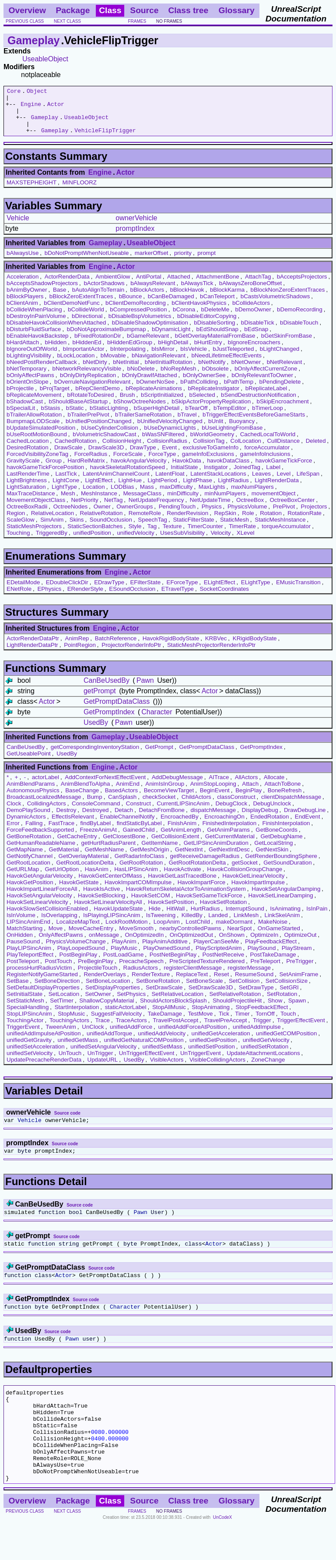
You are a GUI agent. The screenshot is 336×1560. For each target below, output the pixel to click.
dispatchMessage (213, 819)
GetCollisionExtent (175, 845)
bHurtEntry (208, 351)
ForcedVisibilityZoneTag (37, 463)
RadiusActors (140, 977)
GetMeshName (104, 858)
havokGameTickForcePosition (45, 476)
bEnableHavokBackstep (38, 345)
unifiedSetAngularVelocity (103, 1055)
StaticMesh (234, 529)
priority (183, 262)
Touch (288, 1023)
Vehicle (18, 227)
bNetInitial (126, 371)
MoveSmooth (136, 937)
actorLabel (45, 786)
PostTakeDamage (273, 963)
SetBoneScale (204, 990)
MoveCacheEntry (91, 937)
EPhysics (49, 598)
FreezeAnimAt (98, 839)
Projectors (314, 515)
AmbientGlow (112, 285)
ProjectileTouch (97, 977)
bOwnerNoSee (155, 391)
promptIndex (135, 237)
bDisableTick (257, 331)
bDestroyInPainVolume (36, 325)
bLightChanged (279, 358)
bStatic (75, 417)
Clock (14, 812)
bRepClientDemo (97, 397)
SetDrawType (256, 996)
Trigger (262, 1029)
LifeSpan (308, 483)
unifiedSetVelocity (29, 1062)
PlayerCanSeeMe (216, 950)
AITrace (219, 786)
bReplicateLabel (266, 397)
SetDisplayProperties (112, 996)
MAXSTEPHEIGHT (31, 191)
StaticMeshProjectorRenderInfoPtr (211, 654)
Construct (138, 812)
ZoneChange (268, 1069)
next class (67, 21)
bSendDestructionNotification (258, 404)
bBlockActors (147, 299)
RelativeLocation (52, 522)
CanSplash (122, 806)
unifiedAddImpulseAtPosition (44, 1042)
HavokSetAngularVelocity (39, 904)
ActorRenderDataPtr (33, 647)
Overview (27, 10)
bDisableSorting (214, 331)
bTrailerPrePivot (88, 423)
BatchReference (116, 647)
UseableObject (45, 59)
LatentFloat (170, 483)
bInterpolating (128, 358)
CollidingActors (46, 812)
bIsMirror (163, 358)
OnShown (232, 944)
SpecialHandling (28, 1016)
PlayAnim (124, 950)
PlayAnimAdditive (165, 950)
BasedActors (121, 799)
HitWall (176, 917)
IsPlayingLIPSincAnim (111, 924)
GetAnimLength (181, 839)
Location (94, 496)
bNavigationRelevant (159, 364)
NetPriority (84, 509)
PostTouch (58, 970)
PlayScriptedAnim (219, 957)
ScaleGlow (21, 529)
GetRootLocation (28, 871)
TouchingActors (69, 1029)
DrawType (143, 456)
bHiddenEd (87, 351)
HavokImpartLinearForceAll (42, 898)
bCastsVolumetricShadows (275, 305)
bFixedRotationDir (97, 345)
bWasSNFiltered (163, 443)
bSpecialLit (21, 417)
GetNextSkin (272, 858)
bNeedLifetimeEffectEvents (226, 364)
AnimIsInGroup (164, 793)
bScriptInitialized (162, 404)
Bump (94, 806)
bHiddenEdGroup (129, 351)
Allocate (274, 786)
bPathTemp (238, 391)
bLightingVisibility (29, 364)
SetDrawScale (164, 996)
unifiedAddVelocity (162, 1042)
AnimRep (77, 647)
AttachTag (258, 285)
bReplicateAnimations (154, 397)
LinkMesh (246, 924)
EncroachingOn (224, 825)
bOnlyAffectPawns (30, 384)
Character (156, 721)
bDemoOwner (253, 318)
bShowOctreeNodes (140, 410)
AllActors (246, 786)
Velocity (220, 542)
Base (59, 299)
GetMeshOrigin (149, 858)
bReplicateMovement (34, 404)
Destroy (66, 819)
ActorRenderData (67, 285)
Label (273, 476)
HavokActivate (182, 878)
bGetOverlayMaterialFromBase (215, 345)
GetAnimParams (228, 839)
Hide (155, 917)
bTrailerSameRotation (143, 423)
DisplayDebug (260, 819)
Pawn (145, 689)
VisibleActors (167, 1069)
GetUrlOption (62, 878)
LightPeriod (162, 489)
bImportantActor (84, 358)
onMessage (104, 944)
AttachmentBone (217, 285)
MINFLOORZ (79, 191)
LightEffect (98, 489)
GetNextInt (189, 858)
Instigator (216, 476)
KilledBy (192, 924)
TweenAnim (61, 1036)
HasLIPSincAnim (136, 878)
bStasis (50, 417)
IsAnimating (285, 917)
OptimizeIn (264, 944)
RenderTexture (151, 983)
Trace (102, 1029)
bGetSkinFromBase (286, 345)
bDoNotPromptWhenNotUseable (87, 262)
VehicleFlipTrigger (105, 139)
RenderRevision (187, 522)
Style (135, 535)
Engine (31, 108)
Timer (242, 1023)
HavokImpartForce (202, 891)
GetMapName (25, 858)
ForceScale (128, 463)
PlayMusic (124, 957)
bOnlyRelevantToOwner (262, 384)
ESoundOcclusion (132, 598)
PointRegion (80, 654)
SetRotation (282, 1003)
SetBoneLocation (108, 990)
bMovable (113, 364)
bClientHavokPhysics (199, 312)
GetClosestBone (124, 845)
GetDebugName (281, 845)
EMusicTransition (298, 591)
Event (169, 456)
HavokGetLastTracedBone (182, 885)
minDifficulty (183, 502)
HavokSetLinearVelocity (37, 911)
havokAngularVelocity (138, 469)
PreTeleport (265, 970)
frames (137, 21)
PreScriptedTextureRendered (207, 970)
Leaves (261, 483)
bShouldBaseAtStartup (78, 410)
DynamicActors (26, 825)
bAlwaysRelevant (152, 292)
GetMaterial (64, 858)
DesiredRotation (28, 456)
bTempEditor (230, 417)
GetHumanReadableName (41, 852)
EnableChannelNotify (127, 825)
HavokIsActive (101, 898)
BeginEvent (215, 799)
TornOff (265, 1023)
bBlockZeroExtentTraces (81, 305)
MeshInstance (99, 502)
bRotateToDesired (90, 404)
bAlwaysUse (22, 262)
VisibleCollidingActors (217, 1069)
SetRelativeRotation (235, 1003)
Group (54, 469)
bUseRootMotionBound (37, 443)
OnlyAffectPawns (60, 944)
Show (275, 1009)
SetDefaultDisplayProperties (43, 996)
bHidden (56, 351)
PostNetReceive (224, 963)
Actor (55, 108)
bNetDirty (95, 371)
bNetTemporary (26, 377)
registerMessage (249, 977)
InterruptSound (245, 917)
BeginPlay (248, 799)
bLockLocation (75, 364)
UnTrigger (100, 1062)
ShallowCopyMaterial (106, 1009)
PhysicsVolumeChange (76, 950)
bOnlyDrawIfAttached (149, 384)
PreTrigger (299, 970)
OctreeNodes (70, 515)
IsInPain (316, 917)
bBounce (130, 305)
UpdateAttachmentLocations (263, 1062)
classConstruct (236, 806)
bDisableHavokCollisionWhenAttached (56, 331)
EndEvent (307, 825)
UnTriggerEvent (200, 1062)
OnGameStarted (279, 937)
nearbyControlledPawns (190, 937)
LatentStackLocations (218, 483)
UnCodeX (222, 1554)
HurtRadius (205, 917)
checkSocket (159, 806)
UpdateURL (103, 1069)
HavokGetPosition (30, 891)
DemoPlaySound (28, 819)
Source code (67, 1122)
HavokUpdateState (118, 917)
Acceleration (22, 285)
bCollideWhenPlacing (34, 318)
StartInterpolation (77, 1016)
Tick (224, 1023)
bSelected (202, 404)
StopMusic (71, 1023)
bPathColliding (199, 391)
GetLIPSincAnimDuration (216, 852)
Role (248, 522)
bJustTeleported (233, 358)
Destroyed (95, 819)
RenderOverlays (105, 983)
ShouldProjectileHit (237, 1009)
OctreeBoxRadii (27, 515)
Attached (178, 285)
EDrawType (109, 591)
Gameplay (33, 40)
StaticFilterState (193, 529)
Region (16, 522)
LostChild (198, 931)
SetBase (17, 990)
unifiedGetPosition (213, 1049)
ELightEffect (219, 591)
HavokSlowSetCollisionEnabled (47, 917)
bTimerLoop (267, 417)
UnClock (93, 1036)
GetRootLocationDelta (84, 871)
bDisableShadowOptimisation (150, 331)
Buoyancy (242, 430)
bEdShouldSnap (217, 338)
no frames (169, 21)
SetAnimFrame (298, 983)
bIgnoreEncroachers (254, 351)
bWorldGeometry (212, 443)
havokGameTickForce (284, 469)
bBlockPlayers (25, 305)
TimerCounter (205, 535)
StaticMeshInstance (280, 529)
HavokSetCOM (150, 904)
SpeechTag (152, 529)
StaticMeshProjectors (34, 535)
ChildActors (196, 806)
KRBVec (216, 647)
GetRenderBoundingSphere (281, 865)
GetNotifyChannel (29, 865)
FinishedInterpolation (229, 832)
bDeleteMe (215, 318)
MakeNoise (272, 931)
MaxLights (212, 496)
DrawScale (68, 456)
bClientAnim (22, 312)
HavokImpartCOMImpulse (138, 891)
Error (13, 832)
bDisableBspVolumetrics (140, 325)
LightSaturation (26, 496)
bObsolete (215, 377)
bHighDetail (173, 351)
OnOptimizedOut (191, 944)
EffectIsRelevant (73, 825)
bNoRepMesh (178, 377)
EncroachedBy (180, 825)
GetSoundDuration (287, 871)
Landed (218, 924)
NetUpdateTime (210, 509)
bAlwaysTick (197, 292)
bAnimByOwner (27, 299)
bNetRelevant (284, 371)
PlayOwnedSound (166, 957)
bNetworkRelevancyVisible (87, 377)
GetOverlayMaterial (84, 865)
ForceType (162, 463)
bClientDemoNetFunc (71, 312)
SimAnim (51, 529)
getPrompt (100, 700)
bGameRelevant (148, 345)
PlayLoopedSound (81, 957)
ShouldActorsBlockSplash (173, 1009)
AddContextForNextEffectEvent (105, 786)
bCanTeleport (217, 305)
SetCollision (244, 990)
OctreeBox (250, 509)
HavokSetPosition (171, 911)
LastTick (66, 483)
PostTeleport (23, 970)
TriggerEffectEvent (301, 1029)
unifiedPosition (92, 542)
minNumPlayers (224, 502)
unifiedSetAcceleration (36, 1055)
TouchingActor (25, 1029)
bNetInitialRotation (168, 371)
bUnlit (215, 430)
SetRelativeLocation (177, 1003)
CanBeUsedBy (107, 689)
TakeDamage (165, 1023)
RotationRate (304, 522)
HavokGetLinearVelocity (253, 885)
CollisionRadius (167, 450)
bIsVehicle (193, 358)
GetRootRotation (141, 871)
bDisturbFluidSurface (34, 338)
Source (144, 10)
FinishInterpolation (286, 832)
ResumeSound (254, 983)
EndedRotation (269, 825)
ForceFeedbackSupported (40, 839)
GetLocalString (273, 852)
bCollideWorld (86, 318)
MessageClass (142, 502)
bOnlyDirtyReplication (88, 384)
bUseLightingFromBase (232, 437)
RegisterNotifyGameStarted (42, 983)
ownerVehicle (136, 227)
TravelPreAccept (225, 1029)
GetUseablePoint (29, 762)
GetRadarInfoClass (139, 865)
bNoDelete (140, 377)
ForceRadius (91, 463)
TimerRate (242, 535)
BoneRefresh (285, 799)
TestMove (200, 1023)
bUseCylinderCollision (109, 437)
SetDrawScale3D (211, 996)
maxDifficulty (176, 496)
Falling (33, 832)
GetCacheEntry (77, 845)
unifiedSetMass (162, 1055)
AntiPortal (148, 285)
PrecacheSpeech (141, 970)
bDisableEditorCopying (207, 325)
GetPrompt (159, 756)
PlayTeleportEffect (30, 963)
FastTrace (62, 832)
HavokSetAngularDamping (286, 898)
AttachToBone (282, 793)
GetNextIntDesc (229, 858)
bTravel (187, 423)
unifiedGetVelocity (266, 1049)
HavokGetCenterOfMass (110, 885)
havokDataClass (228, 469)
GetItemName (159, 852)
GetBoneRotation (29, 845)
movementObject (274, 502)
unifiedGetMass (77, 1049)
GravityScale (23, 469)
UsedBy (96, 731)
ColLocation (246, 450)
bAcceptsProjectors (302, 285)
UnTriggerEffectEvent (147, 1062)
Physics (212, 515)
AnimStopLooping (213, 793)
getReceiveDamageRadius (205, 865)
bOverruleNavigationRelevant (92, 391)
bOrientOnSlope (28, 391)
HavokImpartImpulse (258, 891)
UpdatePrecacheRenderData (44, 1069)
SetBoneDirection (57, 990)
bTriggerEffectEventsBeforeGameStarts (254, 423)
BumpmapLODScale (33, 430)
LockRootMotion (126, 931)
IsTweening (160, 924)
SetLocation (64, 1003)
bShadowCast (25, 410)
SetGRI (289, 996)
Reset (221, 983)
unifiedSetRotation (264, 1055)
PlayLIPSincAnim (29, 957)
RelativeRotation (101, 522)
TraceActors (131, 1029)
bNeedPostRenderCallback (42, 371)
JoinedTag (247, 476)
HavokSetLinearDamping (280, 904)
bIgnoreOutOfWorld (32, 358)
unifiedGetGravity (29, 1049)
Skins (77, 529)
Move (56, 937)
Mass (147, 496)
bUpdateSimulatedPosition (41, 437)
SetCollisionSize (287, 990)
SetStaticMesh (25, 1009)
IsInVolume (21, 924)
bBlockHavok (187, 299)
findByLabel (95, 832)
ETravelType (177, 598)
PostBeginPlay (79, 963)
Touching (18, 542)
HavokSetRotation (223, 911)
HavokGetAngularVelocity (40, 885)
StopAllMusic (169, 1016)
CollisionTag (208, 450)
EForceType (182, 591)
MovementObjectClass (36, 509)
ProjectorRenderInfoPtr (131, 654)
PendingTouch (177, 515)
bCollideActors (251, 312)
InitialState (184, 476)
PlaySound (262, 957)
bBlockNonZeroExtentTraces (288, 299)
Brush (127, 404)
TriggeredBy (51, 542)
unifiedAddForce (131, 1036)
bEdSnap (256, 338)
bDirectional (87, 325)
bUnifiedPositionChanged (98, 430)
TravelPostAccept (175, 1029)
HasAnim (96, 878)
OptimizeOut (300, 944)
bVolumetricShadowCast (104, 443)
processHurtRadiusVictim (39, 977)
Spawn (297, 1009)
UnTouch (70, 1062)
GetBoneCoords (277, 839)
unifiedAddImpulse (257, 1036)
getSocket (244, 871)
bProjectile (20, 397)
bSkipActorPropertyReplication (211, 410)
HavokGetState (78, 891)
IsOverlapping (59, 924)
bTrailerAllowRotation (34, 423)
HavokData (186, 469)
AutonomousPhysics (33, 799)
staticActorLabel (126, 1016)
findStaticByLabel (139, 832)
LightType (64, 496)
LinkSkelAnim (282, 924)
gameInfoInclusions (265, 463)
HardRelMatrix (86, 469)
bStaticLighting (109, 417)
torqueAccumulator (286, 535)
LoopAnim (167, 931)
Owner (102, 515)
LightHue (130, 489)
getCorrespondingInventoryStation (95, 756)
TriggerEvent (23, 1036)
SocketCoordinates (224, 598)
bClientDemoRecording (135, 312)
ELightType (255, 591)
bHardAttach (23, 351)
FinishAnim (182, 832)
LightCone (65, 489)
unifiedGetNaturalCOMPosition (143, 1049)
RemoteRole (145, 522)
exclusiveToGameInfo (210, 456)
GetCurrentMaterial (230, 845)
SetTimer (62, 1009)
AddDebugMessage (177, 786)
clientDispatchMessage (291, 806)
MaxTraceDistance (31, 502)
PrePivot (284, 515)
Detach (124, 819)
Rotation (271, 522)
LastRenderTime (28, 483)
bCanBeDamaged (171, 305)
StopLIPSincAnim (29, 1023)
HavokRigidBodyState (171, 647)
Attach (250, 793)
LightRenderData (277, 489)
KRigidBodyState (255, 647)
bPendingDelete (280, 391)
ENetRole (19, 598)
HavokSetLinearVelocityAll (108, 911)
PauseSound (23, 950)
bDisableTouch (299, 331)
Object (37, 92)
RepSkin (225, 522)
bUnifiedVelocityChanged (170, 430)
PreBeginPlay (95, 970)
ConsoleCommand (96, 812)
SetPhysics (131, 1003)
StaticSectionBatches (94, 535)
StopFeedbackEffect (261, 1016)
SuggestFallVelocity (116, 1023)
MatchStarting (24, 937)
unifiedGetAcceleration (221, 1042)
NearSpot (239, 937)
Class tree (188, 10)
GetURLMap (23, 878)
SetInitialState (24, 1003)
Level (283, 483)
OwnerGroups (134, 515)
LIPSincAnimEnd (28, 931)
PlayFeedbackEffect (271, 950)
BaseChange (82, 799)
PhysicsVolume (247, 515)
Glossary (237, 10)
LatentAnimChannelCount (116, 483)
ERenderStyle (85, 598)
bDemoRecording (299, 318)
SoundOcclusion (111, 529)
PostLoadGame (123, 963)
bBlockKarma (227, 299)
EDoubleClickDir (67, 591)
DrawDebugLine (305, 819)
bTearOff (197, 417)
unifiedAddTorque (109, 1042)
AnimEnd (128, 793)
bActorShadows (104, 292)
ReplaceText (192, 983)
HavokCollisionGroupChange (244, 878)
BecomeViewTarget (169, 799)
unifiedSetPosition (211, 1055)
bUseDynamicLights (170, 437)
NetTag (113, 509)
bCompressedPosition (138, 318)
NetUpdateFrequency (156, 509)
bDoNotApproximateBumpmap (106, 338)
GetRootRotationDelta (197, 871)
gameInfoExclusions (208, 463)
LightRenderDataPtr (32, 654)
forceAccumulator (267, 456)
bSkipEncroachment (283, 410)
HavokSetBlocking (101, 904)
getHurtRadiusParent (108, 852)
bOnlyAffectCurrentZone (265, 377)
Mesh (68, 502)
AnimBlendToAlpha (85, 793)
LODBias (122, 496)
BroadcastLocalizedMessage (44, 806)
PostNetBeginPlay (173, 963)
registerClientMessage (193, 977)
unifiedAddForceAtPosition (192, 1036)
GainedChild (138, 839)
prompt (206, 262)
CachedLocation (28, 450)
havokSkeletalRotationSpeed (127, 476)
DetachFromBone (162, 819)
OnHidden (20, 944)
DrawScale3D (106, 456)
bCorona (184, 318)
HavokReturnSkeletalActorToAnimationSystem (186, 898)
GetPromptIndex (109, 721)
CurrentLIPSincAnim (183, 812)
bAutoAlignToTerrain (98, 299)
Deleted (316, 450)
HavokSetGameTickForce (209, 904)
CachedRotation (76, 450)
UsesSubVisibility (182, 542)
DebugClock (231, 812)
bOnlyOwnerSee (204, 384)
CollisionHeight (121, 450)
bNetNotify (211, 371)
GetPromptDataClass (117, 710)
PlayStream (297, 957)
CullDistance (283, 450)
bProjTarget (55, 397)
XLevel (246, 542)
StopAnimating (211, 1016)
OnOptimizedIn (144, 944)
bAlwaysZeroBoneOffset (250, 292)
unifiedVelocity (135, 542)
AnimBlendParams (31, 793)
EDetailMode (23, 591)
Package (73, 10)
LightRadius (233, 489)
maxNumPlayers (252, 496)
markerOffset (151, 262)
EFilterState (145, 591)
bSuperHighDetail (156, 417)
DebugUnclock (272, 812)
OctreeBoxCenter (292, 509)
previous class (25, 21)
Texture (172, 535)
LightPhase (197, 489)
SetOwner (98, 1003)
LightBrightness (27, 489)
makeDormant (234, 931)
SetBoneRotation (158, 990)
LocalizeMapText (77, 931)
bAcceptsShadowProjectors (42, 292)
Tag (152, 535)
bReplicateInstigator (213, 397)
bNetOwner (246, 371)
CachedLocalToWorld (267, 443)
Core (14, 92)
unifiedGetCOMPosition (286, 1042)
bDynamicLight (171, 338)
